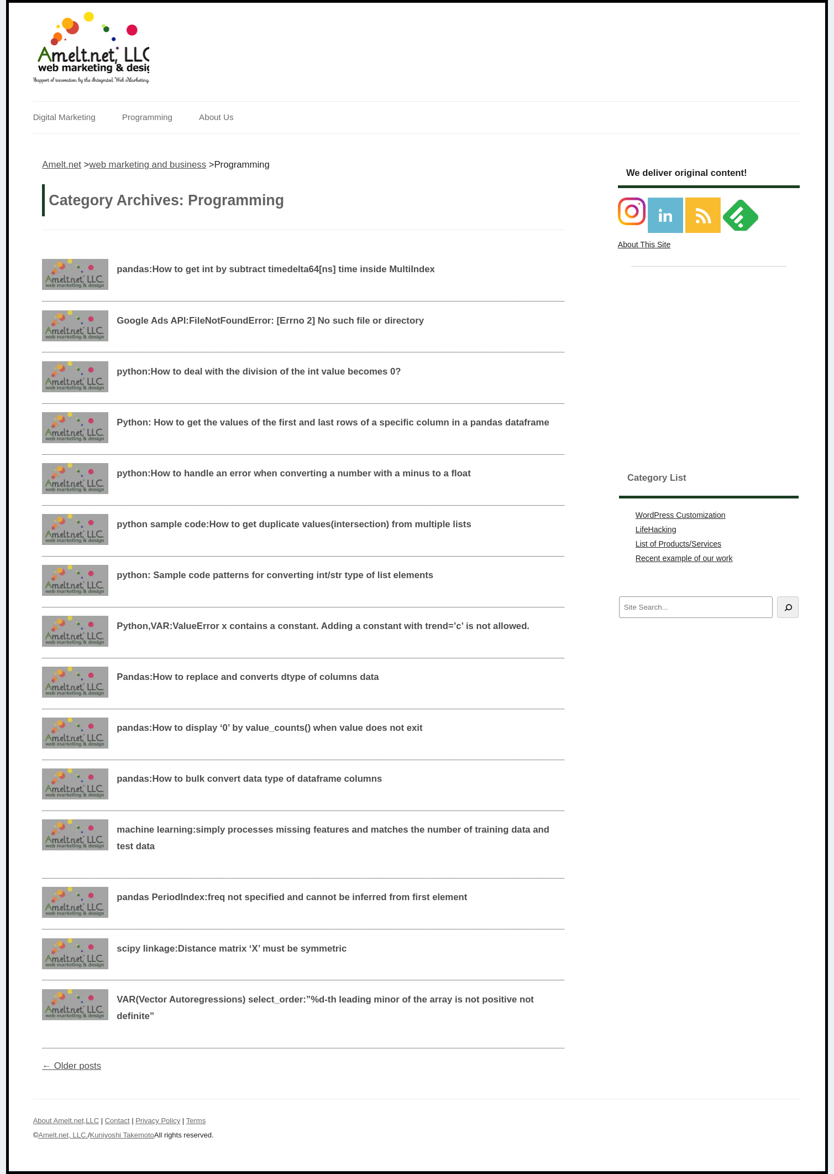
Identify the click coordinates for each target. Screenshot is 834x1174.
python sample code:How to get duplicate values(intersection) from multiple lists (294, 524)
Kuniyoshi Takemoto (122, 1135)
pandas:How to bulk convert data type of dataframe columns (249, 778)
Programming (147, 117)
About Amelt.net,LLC (66, 1120)
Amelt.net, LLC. (63, 1135)
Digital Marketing (64, 117)
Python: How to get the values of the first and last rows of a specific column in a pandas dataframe (333, 422)
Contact (117, 1120)
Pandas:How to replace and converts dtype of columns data (248, 677)
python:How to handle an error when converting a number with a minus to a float (293, 473)
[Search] (788, 607)
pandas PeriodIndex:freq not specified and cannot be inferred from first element (292, 897)
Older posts (71, 1066)
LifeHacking (656, 529)
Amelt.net (61, 164)
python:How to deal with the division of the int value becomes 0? (259, 371)
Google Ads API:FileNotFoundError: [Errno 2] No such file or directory (270, 320)
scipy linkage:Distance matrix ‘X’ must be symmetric (232, 948)
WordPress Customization (681, 515)
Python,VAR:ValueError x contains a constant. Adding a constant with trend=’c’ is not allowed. (323, 626)
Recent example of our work (684, 558)
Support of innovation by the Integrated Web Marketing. (91, 80)
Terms (196, 1120)
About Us (216, 117)
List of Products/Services (678, 543)
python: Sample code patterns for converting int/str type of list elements (275, 575)
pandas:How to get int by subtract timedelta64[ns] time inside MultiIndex (275, 269)
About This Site (644, 244)
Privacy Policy (157, 1120)
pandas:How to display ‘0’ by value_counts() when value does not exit (269, 728)
